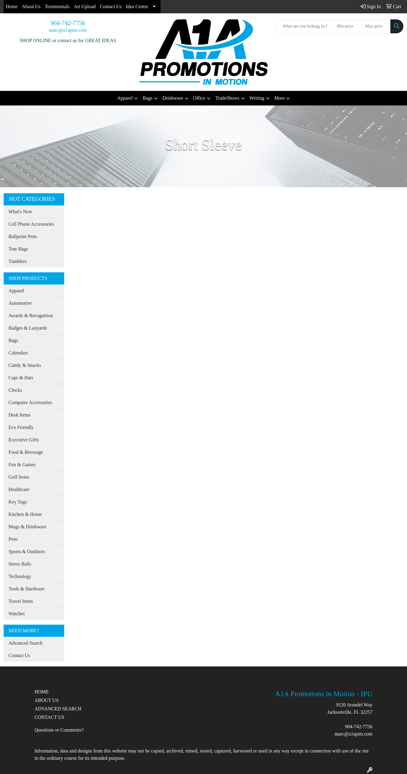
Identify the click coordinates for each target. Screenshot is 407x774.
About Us (31, 6)
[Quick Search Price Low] (347, 26)
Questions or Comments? (59, 729)
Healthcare (18, 489)
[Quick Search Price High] (376, 26)
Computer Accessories (30, 402)
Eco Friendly (21, 427)
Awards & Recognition (30, 315)
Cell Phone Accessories (31, 224)
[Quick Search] (304, 26)
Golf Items (18, 477)
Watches (16, 613)
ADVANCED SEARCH (58, 708)
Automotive (19, 303)
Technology (19, 576)
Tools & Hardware (26, 588)
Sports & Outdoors (26, 551)
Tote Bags (18, 248)
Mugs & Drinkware (27, 526)
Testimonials (57, 6)
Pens (13, 539)
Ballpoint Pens (22, 236)
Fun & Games (22, 464)
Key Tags (17, 501)
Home (12, 6)
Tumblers (17, 261)
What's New (20, 211)
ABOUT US (46, 700)
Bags (147, 98)
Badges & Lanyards (27, 328)
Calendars (18, 352)
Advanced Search (25, 643)
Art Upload (84, 6)
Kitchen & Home (25, 514)
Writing (257, 98)
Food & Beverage (25, 452)
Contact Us (111, 6)
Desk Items (19, 414)
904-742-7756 (68, 23)
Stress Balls (19, 563)
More (279, 98)
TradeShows (227, 98)
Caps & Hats (20, 377)
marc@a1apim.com (68, 30)
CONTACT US (49, 717)
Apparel (125, 98)
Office (199, 98)
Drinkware (172, 98)
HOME (42, 691)
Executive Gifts (23, 439)
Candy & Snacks (24, 365)
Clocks (15, 390)
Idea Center (137, 6)
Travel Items (20, 601)
